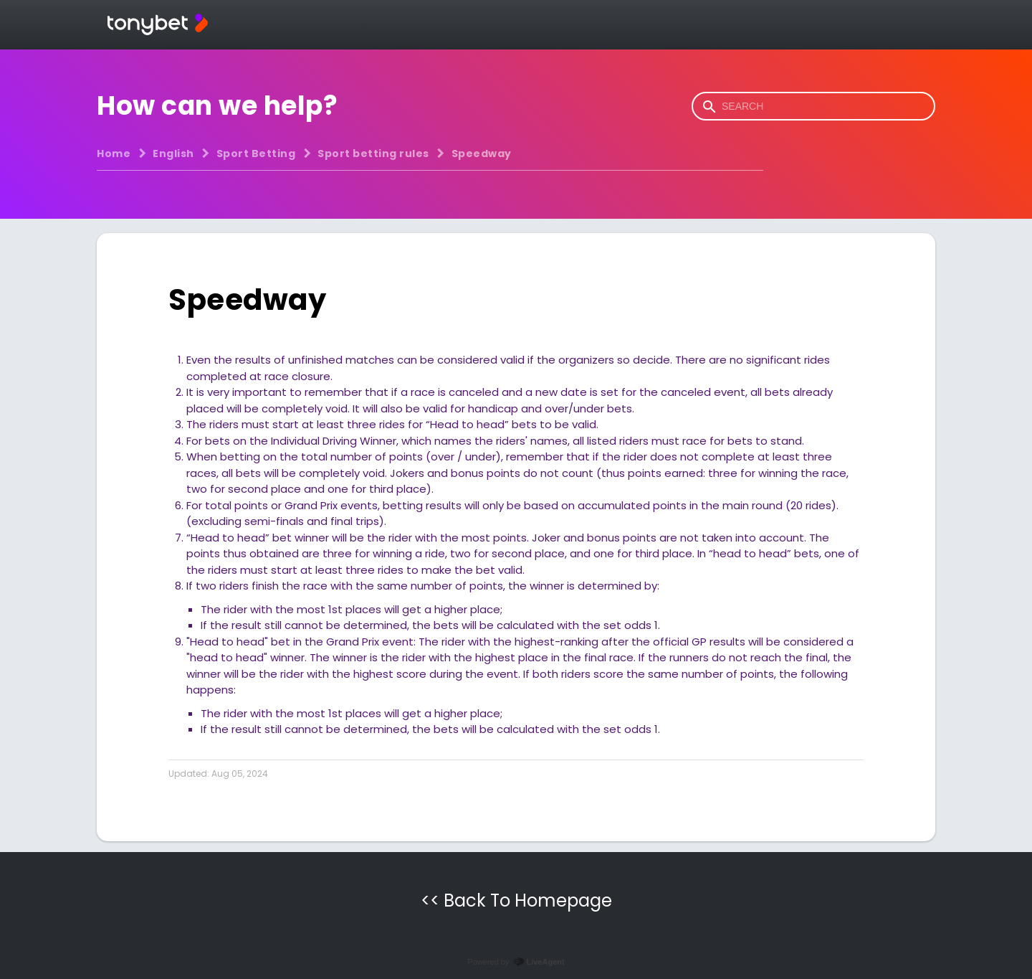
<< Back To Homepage (516, 900)
